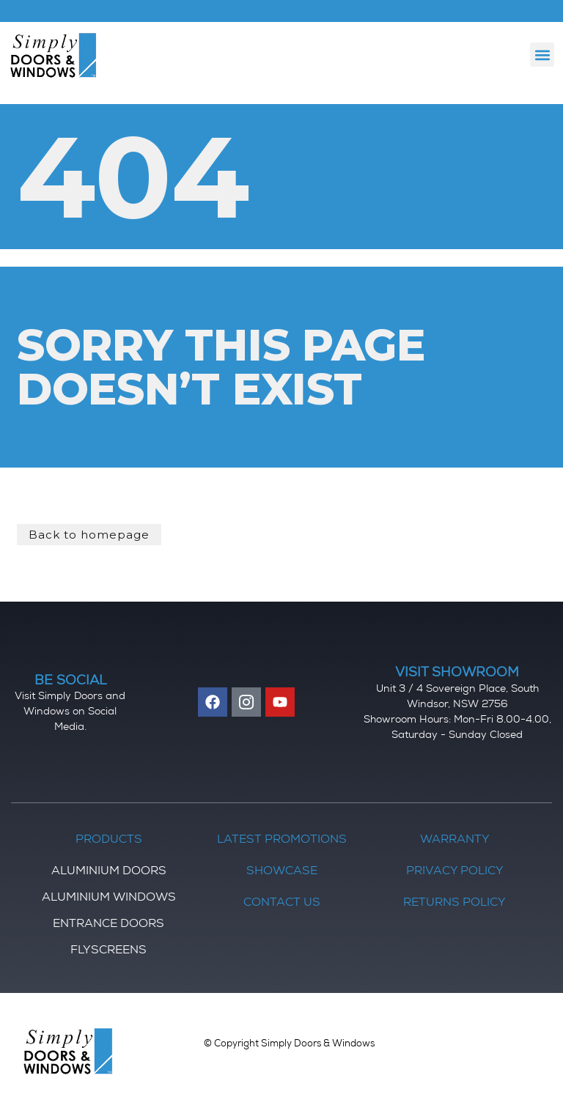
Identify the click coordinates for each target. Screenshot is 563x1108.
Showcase (281, 872)
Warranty (455, 840)
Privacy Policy (455, 872)
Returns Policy (454, 903)
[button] (542, 55)
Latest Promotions (282, 840)
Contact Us (281, 903)
